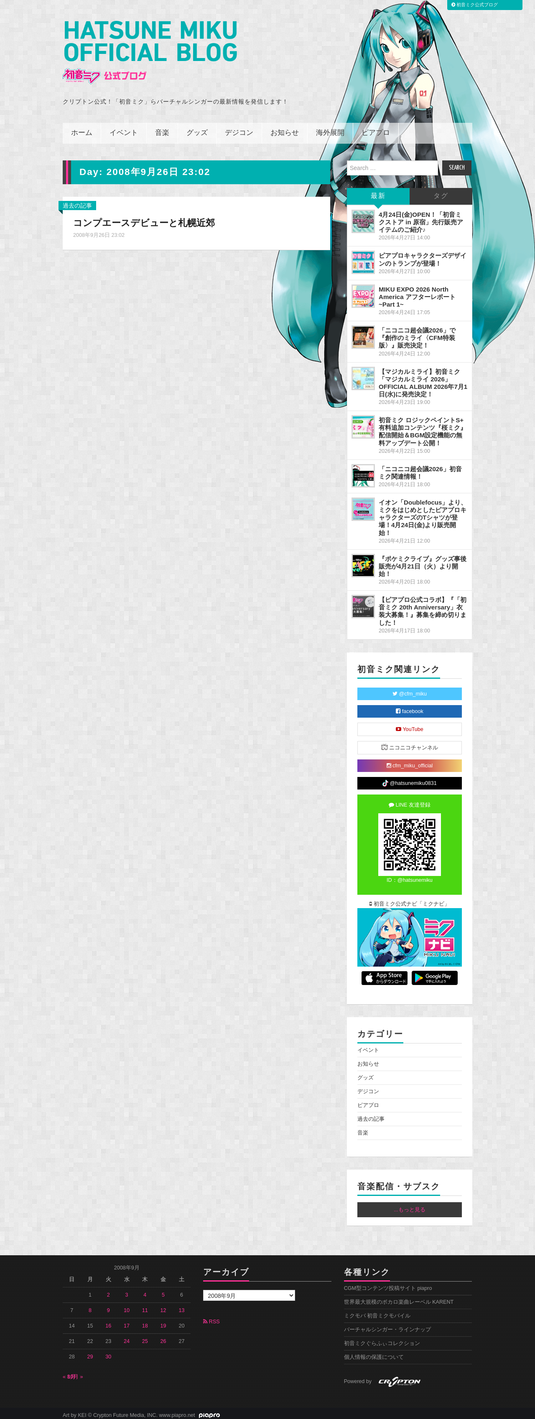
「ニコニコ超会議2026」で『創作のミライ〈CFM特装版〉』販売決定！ (417, 334)
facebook (409, 708)
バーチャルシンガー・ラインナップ (387, 1326)
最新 (378, 192)
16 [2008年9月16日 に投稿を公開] (108, 1322)
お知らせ (284, 129)
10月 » (75, 1373)
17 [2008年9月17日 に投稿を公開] (127, 1322)
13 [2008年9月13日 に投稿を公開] (181, 1307)
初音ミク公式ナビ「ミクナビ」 (409, 900)
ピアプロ (376, 129)
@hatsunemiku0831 (409, 779)
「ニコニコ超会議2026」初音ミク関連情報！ (420, 469)
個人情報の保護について (374, 1353)
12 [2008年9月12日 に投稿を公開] (163, 1307)
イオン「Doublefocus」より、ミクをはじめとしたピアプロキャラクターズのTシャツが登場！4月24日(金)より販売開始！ (423, 514)
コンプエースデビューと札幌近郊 (144, 219)
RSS (211, 1318)
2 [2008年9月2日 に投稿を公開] (108, 1291)
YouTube (409, 726)
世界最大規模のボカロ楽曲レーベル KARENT (399, 1298)
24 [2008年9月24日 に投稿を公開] (127, 1337)
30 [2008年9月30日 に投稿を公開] (108, 1353)
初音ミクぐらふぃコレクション (382, 1340)
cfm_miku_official (410, 762)
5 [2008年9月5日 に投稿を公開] (163, 1291)
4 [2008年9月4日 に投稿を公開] (144, 1291)
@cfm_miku (409, 690)
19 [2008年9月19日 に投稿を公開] (163, 1322)
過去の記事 (77, 201)
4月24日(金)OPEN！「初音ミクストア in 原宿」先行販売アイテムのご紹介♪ (421, 218)
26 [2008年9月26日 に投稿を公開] (163, 1337)
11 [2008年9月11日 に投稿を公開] (145, 1307)
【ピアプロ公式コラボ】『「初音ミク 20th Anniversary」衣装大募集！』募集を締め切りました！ (422, 607)
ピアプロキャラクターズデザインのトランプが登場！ (422, 255)
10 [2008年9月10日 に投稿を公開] (127, 1307)
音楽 (162, 129)
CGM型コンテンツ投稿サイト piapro (388, 1284)
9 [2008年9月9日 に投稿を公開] (108, 1307)
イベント (124, 129)
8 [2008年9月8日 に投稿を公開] (90, 1307)
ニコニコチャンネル (409, 743)
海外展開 (330, 129)
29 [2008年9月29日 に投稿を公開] (90, 1353)
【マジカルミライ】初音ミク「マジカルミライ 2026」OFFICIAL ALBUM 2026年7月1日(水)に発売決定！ (423, 379)
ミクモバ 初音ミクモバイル (377, 1312)
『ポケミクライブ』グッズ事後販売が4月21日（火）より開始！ (422, 562)
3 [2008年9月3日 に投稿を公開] (126, 1291)
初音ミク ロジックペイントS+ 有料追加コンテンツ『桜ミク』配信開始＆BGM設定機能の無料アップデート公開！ (422, 427)
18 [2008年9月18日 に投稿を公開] (145, 1322)
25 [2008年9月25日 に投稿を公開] (145, 1337)
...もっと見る (409, 1206)
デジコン (239, 129)
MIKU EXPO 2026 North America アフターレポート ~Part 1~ (417, 293)
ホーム (81, 129)
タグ (440, 192)
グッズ (197, 129)
